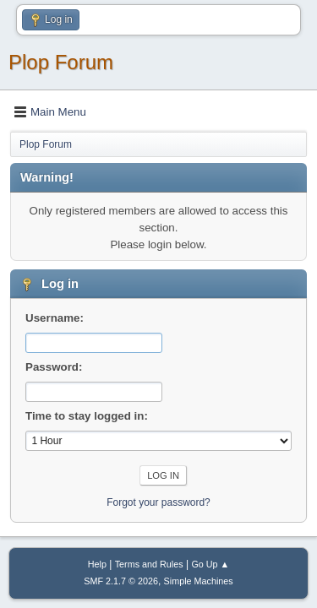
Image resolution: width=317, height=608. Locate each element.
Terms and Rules (149, 564)
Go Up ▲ (210, 564)
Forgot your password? (158, 502)
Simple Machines (198, 581)
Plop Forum (60, 62)
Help (97, 564)
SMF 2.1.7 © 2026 (121, 581)
